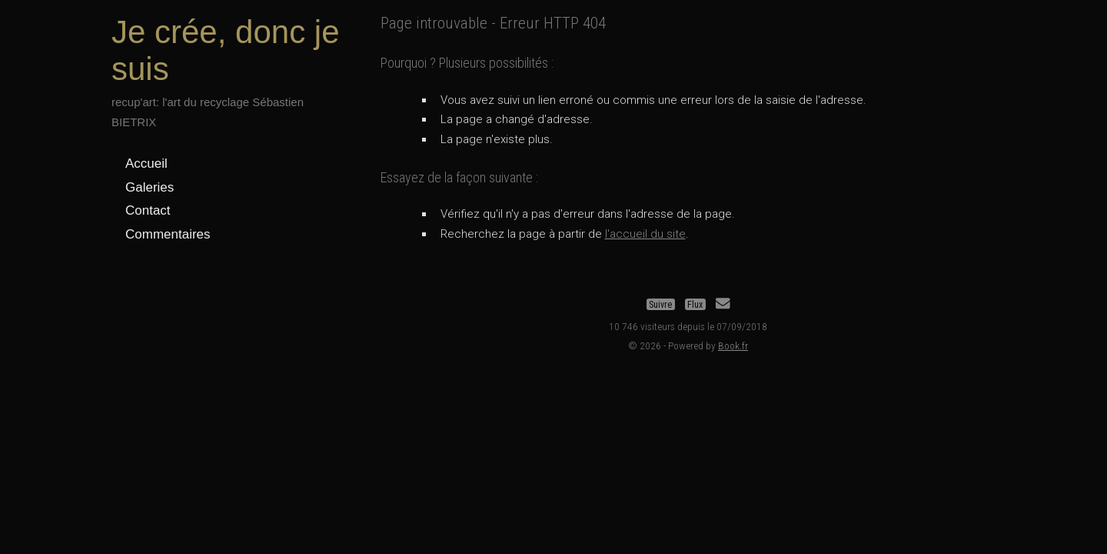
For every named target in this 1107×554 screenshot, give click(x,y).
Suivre (660, 304)
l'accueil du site (645, 234)
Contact (148, 210)
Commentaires (168, 234)
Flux (695, 304)
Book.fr (733, 345)
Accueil (146, 163)
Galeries (149, 187)
